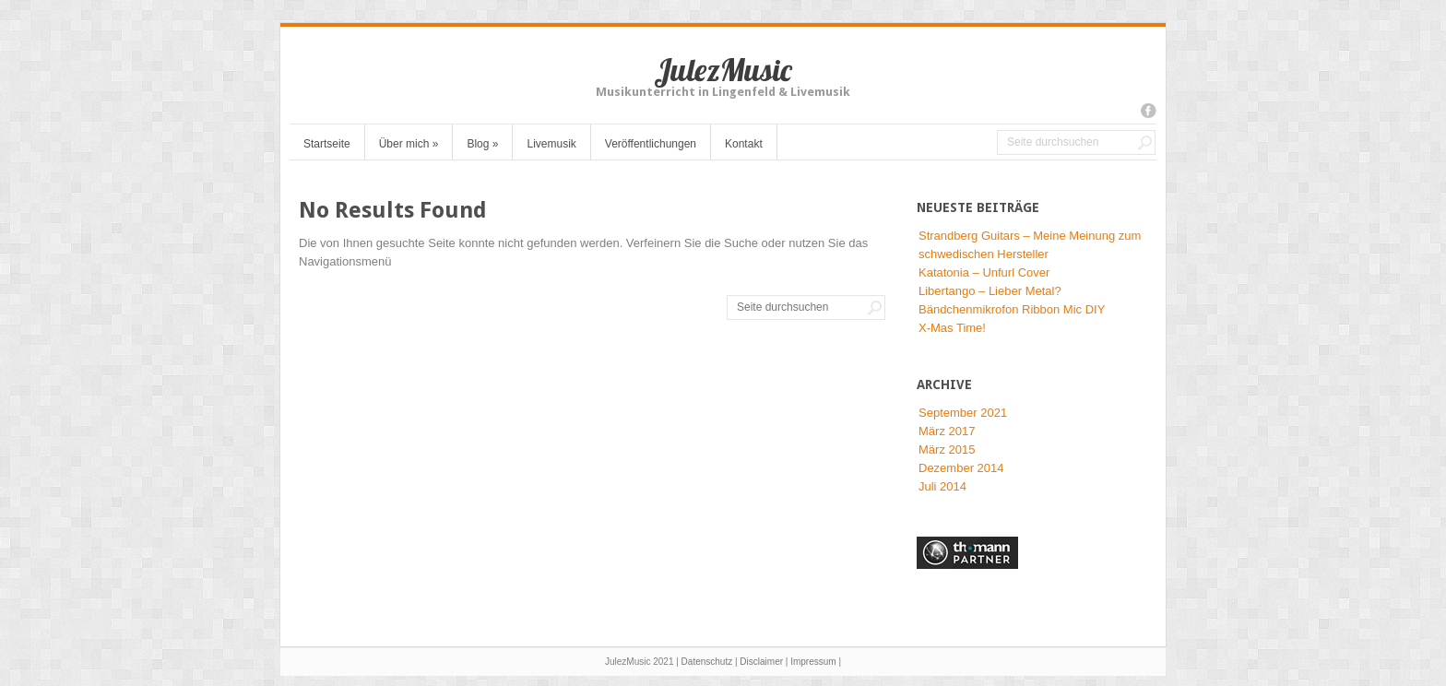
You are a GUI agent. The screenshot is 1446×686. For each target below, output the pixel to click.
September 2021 (963, 413)
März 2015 (947, 449)
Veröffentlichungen (650, 143)
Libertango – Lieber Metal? (990, 291)
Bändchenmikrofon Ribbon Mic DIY (1012, 309)
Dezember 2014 (961, 468)
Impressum (813, 661)
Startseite (326, 143)
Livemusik (551, 143)
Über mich (409, 143)
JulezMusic (723, 69)
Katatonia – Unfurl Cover (984, 272)
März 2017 (947, 431)
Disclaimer (761, 661)
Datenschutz (707, 661)
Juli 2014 (942, 486)
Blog (482, 143)
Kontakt (744, 143)
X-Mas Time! (952, 328)
